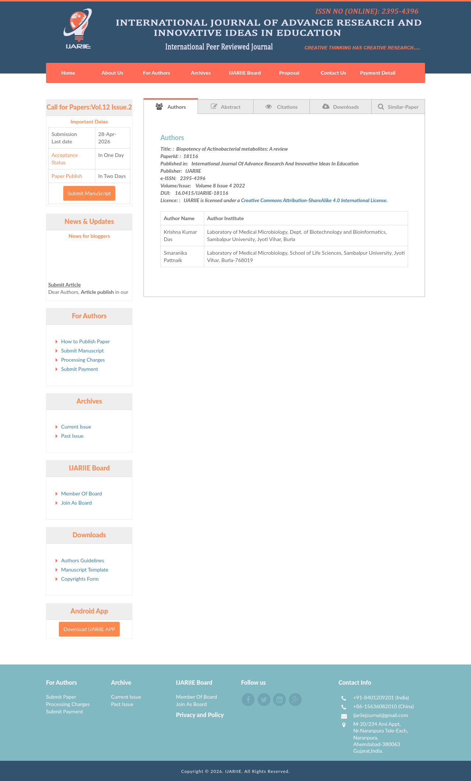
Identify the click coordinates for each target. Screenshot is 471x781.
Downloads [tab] (340, 106)
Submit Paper (61, 697)
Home (68, 72)
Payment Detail (377, 72)
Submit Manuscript (82, 350)
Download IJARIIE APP (89, 629)
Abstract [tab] (226, 106)
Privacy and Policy (200, 714)
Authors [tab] (171, 106)
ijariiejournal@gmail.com (380, 715)
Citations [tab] (281, 106)
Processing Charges (83, 360)
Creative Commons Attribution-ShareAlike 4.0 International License (313, 200)
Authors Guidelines (82, 560)
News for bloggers (89, 236)
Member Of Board (81, 493)
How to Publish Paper (85, 341)
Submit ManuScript (89, 193)
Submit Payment (79, 369)
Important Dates (89, 121)
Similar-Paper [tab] (398, 106)
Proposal (289, 72)
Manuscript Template (84, 569)
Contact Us (333, 72)
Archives (200, 72)
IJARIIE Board (245, 72)
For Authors (156, 72)
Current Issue (76, 426)
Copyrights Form (80, 579)
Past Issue (72, 436)
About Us (112, 72)
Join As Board (76, 502)
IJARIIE (233, 771)
